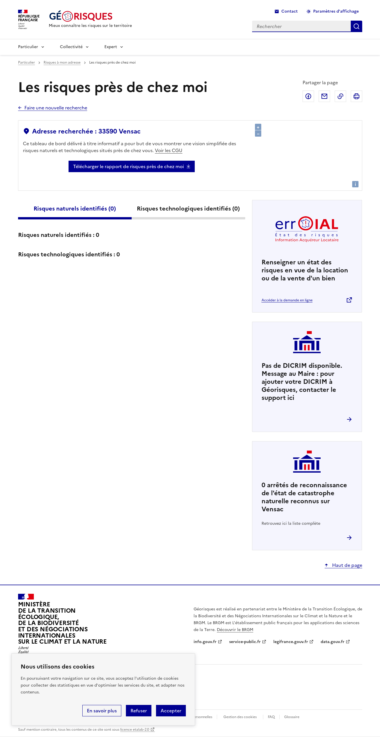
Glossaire (291, 717)
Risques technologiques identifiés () (188, 208)
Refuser (138, 710)
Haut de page (346, 565)
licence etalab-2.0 (134, 729)
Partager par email (324, 96)
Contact (289, 11)
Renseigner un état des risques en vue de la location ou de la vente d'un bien (305, 270)
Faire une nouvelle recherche (55, 107)
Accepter (171, 710)
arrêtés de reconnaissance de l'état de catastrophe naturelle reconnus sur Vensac (304, 497)
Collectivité (71, 47)
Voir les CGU (168, 150)
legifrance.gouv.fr (290, 642)
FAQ (271, 717)
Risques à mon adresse (62, 62)
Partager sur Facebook (308, 96)
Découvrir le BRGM (235, 630)
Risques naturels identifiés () (75, 208)
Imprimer (356, 96)
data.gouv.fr (332, 642)
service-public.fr (245, 642)
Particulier (28, 47)
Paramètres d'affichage (336, 11)
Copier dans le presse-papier (340, 96)
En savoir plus (102, 710)
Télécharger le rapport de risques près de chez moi (128, 166)
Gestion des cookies (240, 717)
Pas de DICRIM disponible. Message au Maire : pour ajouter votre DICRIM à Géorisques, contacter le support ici (302, 381)
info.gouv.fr (205, 642)
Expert (110, 47)
